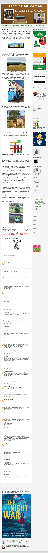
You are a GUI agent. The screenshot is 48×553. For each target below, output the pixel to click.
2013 (35, 224)
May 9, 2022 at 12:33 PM (8, 424)
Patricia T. (5, 462)
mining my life (6, 195)
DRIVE (23, 53)
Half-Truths (13, 161)
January (36, 212)
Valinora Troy (6, 386)
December (36, 182)
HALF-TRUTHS (8, 25)
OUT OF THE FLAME (16, 25)
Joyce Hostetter (24, 34)
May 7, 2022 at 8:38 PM (7, 368)
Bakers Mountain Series (15, 230)
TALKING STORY (14, 27)
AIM (12, 53)
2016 (35, 220)
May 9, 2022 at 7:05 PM (7, 459)
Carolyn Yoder (23, 74)
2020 (35, 215)
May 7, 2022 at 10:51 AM (7, 334)
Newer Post (4, 484)
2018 (35, 217)
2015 (35, 221)
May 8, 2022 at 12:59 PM (8, 383)
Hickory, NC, (26, 77)
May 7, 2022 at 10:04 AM (7, 297)
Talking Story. (23, 155)
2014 (35, 223)
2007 (35, 232)
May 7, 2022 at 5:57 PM (7, 361)
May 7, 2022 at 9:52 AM (7, 288)
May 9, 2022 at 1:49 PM (7, 440)
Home (3, 25)
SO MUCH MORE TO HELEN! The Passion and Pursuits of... (40, 197)
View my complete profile (36, 106)
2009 (35, 229)
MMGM (13, 238)
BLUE (15, 53)
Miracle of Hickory (13, 78)
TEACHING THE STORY (6, 27)
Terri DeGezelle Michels (8, 305)
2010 (35, 228)
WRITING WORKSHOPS (23, 27)
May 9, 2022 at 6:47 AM (7, 396)
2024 (35, 178)
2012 (35, 225)
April (35, 208)
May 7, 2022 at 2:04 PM (7, 353)
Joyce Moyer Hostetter (7, 399)
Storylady (5, 312)
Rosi (5, 356)
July (35, 189)
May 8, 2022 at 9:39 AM (7, 376)
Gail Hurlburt (6, 291)
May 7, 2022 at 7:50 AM (7, 282)
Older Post (28, 484)
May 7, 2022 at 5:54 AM (7, 272)
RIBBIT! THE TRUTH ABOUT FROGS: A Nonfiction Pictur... (39, 202)
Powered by (39, 84)
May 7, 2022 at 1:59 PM (7, 347)
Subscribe (40, 81)
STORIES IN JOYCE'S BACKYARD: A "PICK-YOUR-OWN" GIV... (40, 204)
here (7, 108)
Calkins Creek (8, 75)
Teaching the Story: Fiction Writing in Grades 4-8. (17, 135)
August (36, 187)
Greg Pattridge (6, 435)
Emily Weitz (6, 418)
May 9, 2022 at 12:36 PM (8, 432)
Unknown (5, 262)
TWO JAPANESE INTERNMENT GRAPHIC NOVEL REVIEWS (15, 545)
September (36, 186)
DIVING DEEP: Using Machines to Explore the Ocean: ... (40, 206)
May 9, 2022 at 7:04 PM (7, 453)
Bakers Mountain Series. (19, 37)
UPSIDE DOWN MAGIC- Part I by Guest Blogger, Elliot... (40, 195)
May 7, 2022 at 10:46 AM (7, 323)
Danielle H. (6, 343)
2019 (35, 216)
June (35, 190)
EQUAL (27, 53)
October (36, 185)
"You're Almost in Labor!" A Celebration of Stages (39, 200)
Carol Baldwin (6, 270)
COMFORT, (19, 53)
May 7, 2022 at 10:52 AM (7, 340)
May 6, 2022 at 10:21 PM (8, 267)
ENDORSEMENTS (42, 25)
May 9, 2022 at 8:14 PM (7, 471)
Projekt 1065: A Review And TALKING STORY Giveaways (14, 540)
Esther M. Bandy (6, 443)
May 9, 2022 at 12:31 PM (8, 415)
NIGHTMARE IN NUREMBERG (26, 25)
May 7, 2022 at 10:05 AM (7, 302)
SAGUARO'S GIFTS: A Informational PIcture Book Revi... (40, 193)
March (36, 209)
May (35, 191)
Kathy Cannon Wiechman (8, 371)
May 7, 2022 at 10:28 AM (7, 309)
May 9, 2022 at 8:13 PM (7, 465)
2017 (35, 219)
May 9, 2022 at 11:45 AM (7, 409)
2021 (35, 213)
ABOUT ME (35, 25)
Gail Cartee (6, 474)
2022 (35, 181)
